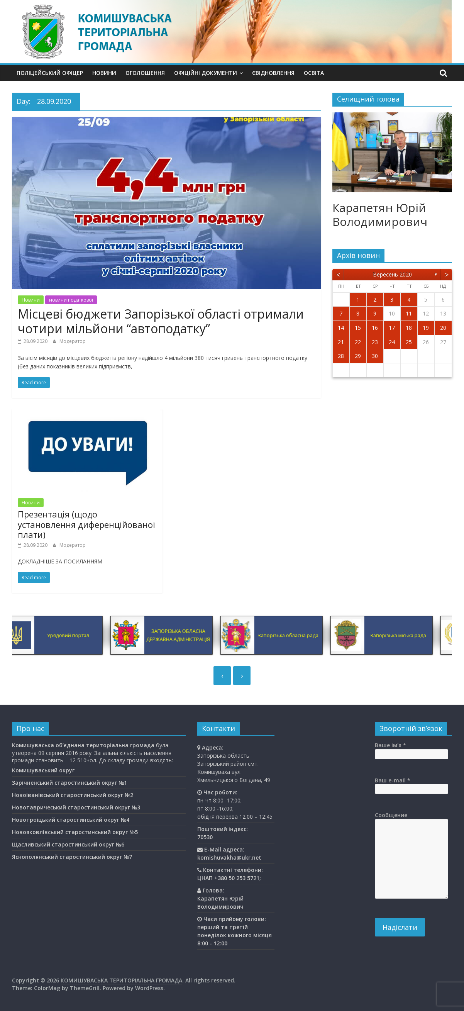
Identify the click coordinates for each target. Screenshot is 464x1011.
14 (341, 327)
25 (409, 342)
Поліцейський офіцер (50, 72)
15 (358, 327)
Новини (104, 72)
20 (443, 327)
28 (341, 356)
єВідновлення (273, 72)
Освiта (314, 72)
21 (341, 342)
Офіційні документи (205, 72)
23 (375, 342)
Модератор (72, 341)
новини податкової (71, 300)
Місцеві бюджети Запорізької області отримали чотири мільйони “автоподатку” (161, 321)
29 (358, 356)
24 (392, 342)
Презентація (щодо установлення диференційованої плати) (86, 524)
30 (375, 356)
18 (409, 327)
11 (409, 313)
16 (375, 327)
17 (392, 327)
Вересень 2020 (392, 274)
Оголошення (145, 72)
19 (426, 327)
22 (358, 342)
